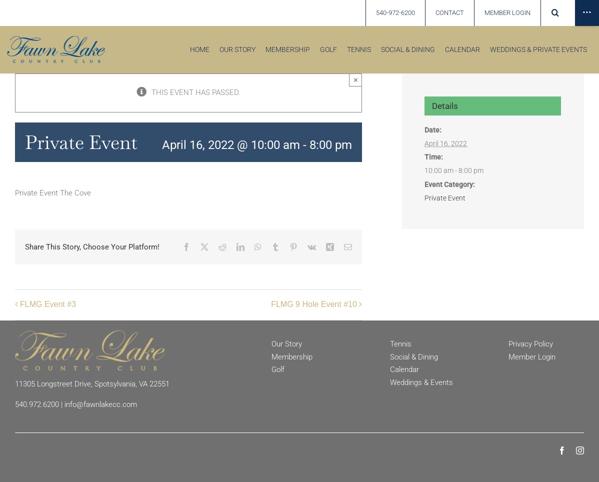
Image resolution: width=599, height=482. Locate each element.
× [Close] (356, 80)
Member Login (532, 357)
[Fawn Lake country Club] (56, 39)
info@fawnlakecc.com (100, 404)
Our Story (287, 344)
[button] (556, 13)
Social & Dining (414, 357)
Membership (292, 357)
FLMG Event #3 (48, 304)
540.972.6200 (37, 404)
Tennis (401, 344)
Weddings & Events (421, 382)
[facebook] (562, 450)
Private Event (445, 198)
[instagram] (580, 450)
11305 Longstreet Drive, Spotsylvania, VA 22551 (92, 384)
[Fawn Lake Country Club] (90, 334)
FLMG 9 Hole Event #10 (314, 304)
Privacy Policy (530, 344)
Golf (278, 369)
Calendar (404, 369)
